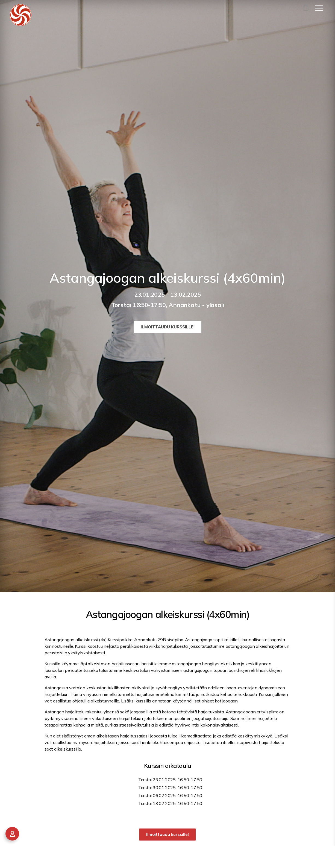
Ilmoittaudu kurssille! (168, 326)
